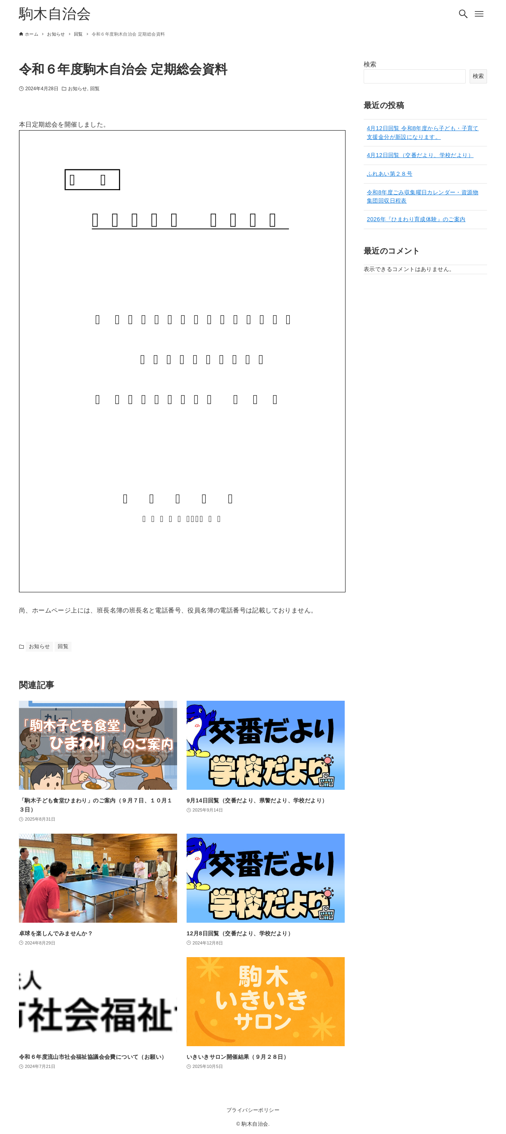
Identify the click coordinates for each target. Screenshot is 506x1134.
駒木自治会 (55, 14)
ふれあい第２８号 (389, 174)
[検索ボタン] (463, 14)
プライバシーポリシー (253, 1110)
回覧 (95, 88)
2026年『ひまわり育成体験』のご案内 (416, 219)
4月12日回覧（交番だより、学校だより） (420, 155)
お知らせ (77, 88)
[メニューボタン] (479, 14)
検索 (370, 64)
